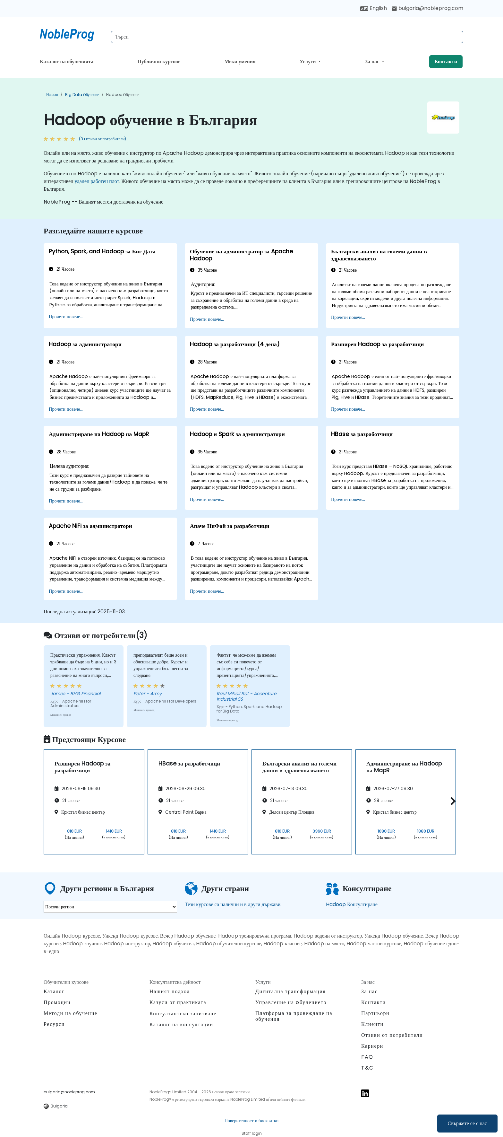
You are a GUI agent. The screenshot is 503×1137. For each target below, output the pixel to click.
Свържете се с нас (467, 1123)
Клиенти (372, 1024)
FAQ (367, 1057)
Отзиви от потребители (392, 1035)
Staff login (252, 1133)
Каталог (54, 991)
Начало (52, 94)
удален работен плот (97, 181)
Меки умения (239, 61)
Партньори (375, 1013)
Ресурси (54, 1024)
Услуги (308, 61)
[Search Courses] (287, 37)
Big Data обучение (82, 94)
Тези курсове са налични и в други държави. (233, 904)
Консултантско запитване (183, 1014)
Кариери (372, 1046)
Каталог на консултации (181, 1024)
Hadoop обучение (122, 94)
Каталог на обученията (66, 61)
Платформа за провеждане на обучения (293, 1016)
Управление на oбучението (291, 1002)
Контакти (446, 61)
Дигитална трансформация (290, 991)
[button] (452, 801)
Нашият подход (169, 991)
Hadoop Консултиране (352, 904)
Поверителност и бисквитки (251, 1120)
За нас (373, 61)
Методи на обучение (71, 1013)
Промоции (57, 1002)
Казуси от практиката (177, 1002)
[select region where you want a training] (110, 907)
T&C (367, 1067)
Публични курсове (158, 61)
